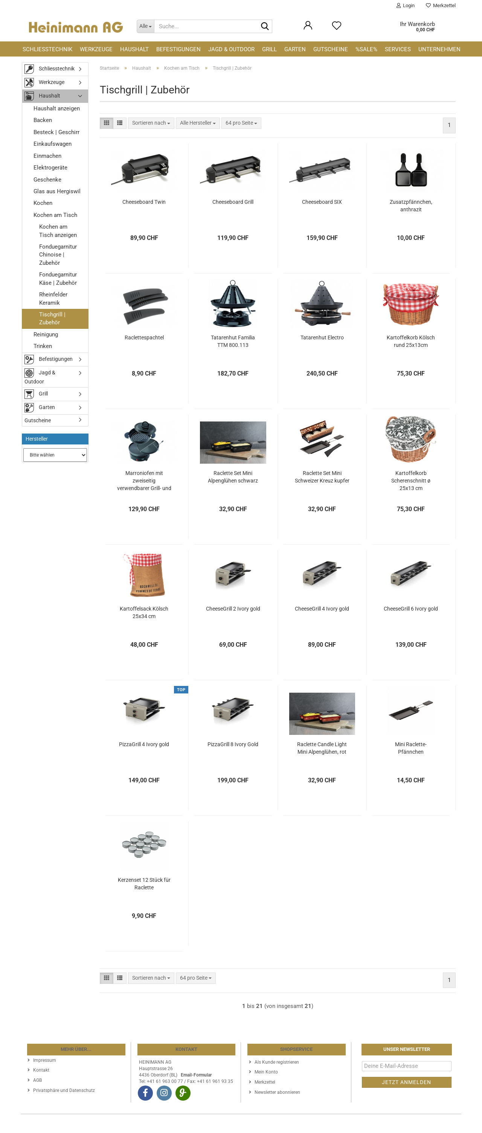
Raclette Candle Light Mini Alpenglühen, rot (322, 748)
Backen (43, 120)
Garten (295, 49)
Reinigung (46, 334)
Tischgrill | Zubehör (52, 318)
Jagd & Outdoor (231, 49)
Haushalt (134, 49)
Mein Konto (266, 1072)
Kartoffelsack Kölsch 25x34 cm (144, 612)
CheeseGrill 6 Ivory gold (411, 609)
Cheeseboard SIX (322, 202)
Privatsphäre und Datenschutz (64, 1090)
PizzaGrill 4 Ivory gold (144, 744)
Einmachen (47, 156)
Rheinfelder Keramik (53, 298)
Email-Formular (196, 1075)
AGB (37, 1080)
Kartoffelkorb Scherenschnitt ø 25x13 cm (410, 480)
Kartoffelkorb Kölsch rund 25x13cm (411, 341)
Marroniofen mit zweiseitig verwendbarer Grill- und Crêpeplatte (144, 481)
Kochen (43, 203)
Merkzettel (441, 5)
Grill (269, 49)
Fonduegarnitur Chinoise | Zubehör (58, 254)
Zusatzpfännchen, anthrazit (411, 205)
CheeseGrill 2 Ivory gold (233, 609)
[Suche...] (145, 26)
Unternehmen (439, 49)
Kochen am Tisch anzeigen (58, 230)
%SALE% (366, 49)
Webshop (213, 1123)
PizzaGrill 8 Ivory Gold (232, 744)
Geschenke (47, 179)
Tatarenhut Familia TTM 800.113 (233, 341)
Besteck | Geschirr (56, 132)
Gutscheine (330, 49)
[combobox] (151, 123)
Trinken (43, 346)
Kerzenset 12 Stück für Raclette (144, 883)
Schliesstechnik (47, 49)
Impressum (44, 1060)
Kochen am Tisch (55, 215)
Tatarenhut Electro (322, 337)
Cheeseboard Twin (144, 202)
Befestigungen (178, 49)
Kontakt (41, 1070)
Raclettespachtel (144, 337)
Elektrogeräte (50, 167)
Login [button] (406, 5)
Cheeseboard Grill (232, 202)
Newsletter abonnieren (277, 1092)
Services (398, 49)
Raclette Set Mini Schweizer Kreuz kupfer (322, 477)
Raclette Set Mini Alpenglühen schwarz (233, 477)
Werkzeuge (96, 49)
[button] (106, 123)
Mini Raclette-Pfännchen (411, 748)
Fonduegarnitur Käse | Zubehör (58, 278)
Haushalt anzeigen (57, 108)
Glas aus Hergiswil (57, 191)
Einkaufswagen (53, 143)
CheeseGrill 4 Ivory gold (322, 609)
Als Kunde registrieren (277, 1062)
